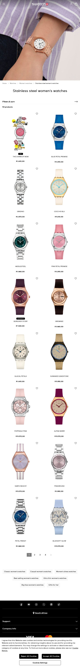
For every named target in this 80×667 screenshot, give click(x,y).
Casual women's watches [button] (40, 571)
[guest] (71, 3)
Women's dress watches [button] (66, 571)
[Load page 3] (40, 555)
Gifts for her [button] (54, 585)
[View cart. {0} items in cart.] (76, 3)
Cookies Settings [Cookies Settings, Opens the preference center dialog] (40, 663)
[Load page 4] (45, 555)
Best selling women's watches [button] (26, 578)
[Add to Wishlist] (37, 114)
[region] (40, 652)
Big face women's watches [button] (32, 585)
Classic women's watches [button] (14, 571)
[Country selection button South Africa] (40, 613)
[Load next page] (51, 555)
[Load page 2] (34, 555)
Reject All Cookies (29, 656)
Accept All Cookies (51, 656)
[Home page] (40, 4)
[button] (3, 4)
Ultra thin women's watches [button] (54, 578)
